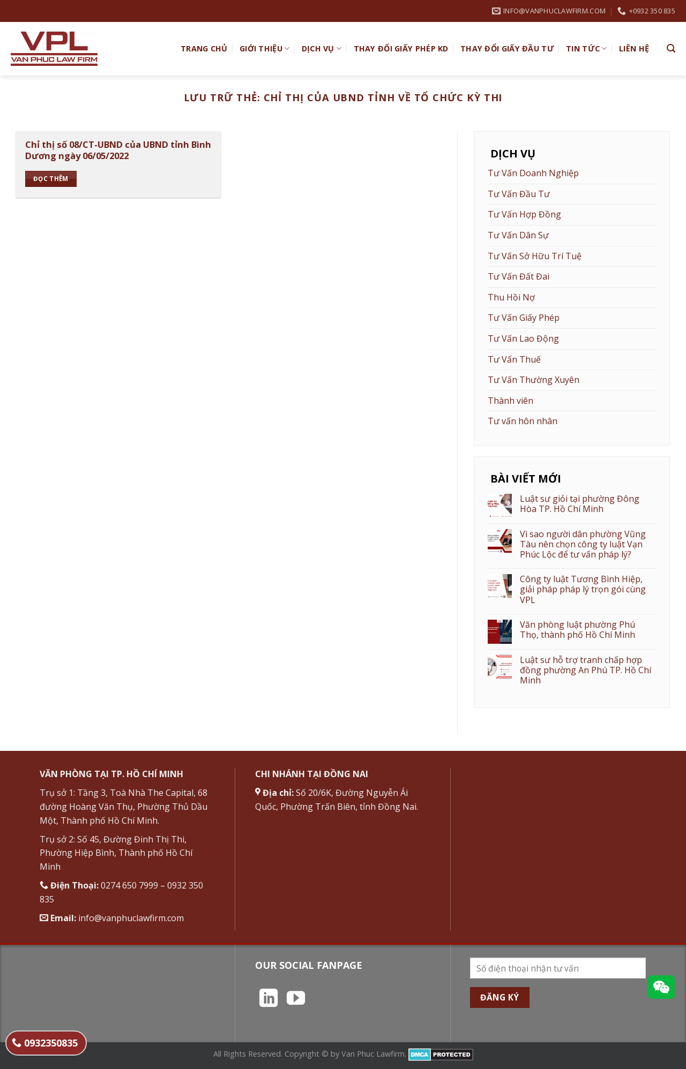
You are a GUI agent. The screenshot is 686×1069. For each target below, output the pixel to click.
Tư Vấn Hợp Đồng (524, 214)
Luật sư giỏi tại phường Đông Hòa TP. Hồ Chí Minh (579, 504)
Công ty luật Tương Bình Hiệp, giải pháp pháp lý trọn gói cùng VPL (583, 589)
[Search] (671, 48)
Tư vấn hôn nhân (522, 421)
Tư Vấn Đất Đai (518, 276)
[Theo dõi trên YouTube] (296, 999)
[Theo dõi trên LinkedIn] (268, 999)
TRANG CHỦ (204, 48)
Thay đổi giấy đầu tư (507, 48)
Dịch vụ (322, 48)
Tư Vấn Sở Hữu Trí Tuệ (534, 256)
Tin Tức (586, 48)
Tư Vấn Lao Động (523, 338)
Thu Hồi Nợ (511, 297)
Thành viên (510, 400)
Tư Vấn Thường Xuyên (533, 380)
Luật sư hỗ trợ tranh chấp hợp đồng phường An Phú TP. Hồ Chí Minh (585, 670)
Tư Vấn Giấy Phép (524, 317)
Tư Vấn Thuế (514, 359)
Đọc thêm (51, 179)
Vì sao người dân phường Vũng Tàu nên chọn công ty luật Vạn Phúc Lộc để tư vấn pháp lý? (583, 544)
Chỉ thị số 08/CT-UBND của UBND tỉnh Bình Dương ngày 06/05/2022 (118, 150)
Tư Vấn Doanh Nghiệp (533, 173)
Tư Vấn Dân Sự (518, 235)
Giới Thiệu (264, 48)
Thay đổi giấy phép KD (401, 48)
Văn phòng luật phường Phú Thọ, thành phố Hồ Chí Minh (577, 630)
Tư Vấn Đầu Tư (519, 194)
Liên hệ (634, 48)
